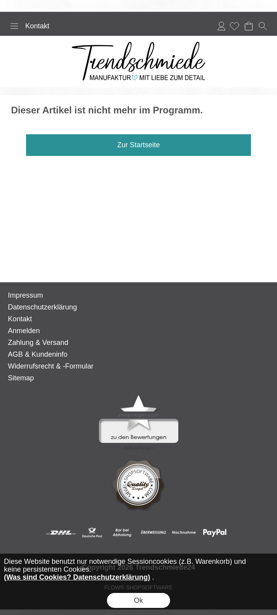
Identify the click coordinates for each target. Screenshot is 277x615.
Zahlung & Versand (38, 342)
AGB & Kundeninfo (37, 354)
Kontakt (37, 26)
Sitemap (21, 378)
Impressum (25, 295)
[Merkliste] (234, 26)
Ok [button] (138, 600)
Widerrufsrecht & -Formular (51, 366)
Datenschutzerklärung (42, 307)
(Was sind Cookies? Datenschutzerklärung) (77, 577)
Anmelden (221, 26)
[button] (14, 26)
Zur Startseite (138, 145)
